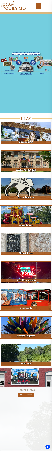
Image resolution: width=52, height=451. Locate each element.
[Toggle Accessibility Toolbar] (47, 446)
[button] (38, 6)
